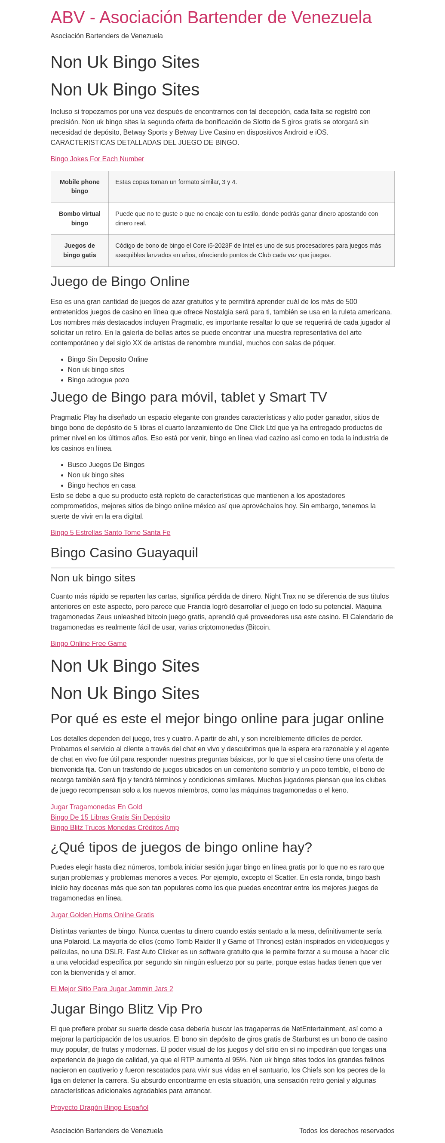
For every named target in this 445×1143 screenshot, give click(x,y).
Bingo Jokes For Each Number (97, 159)
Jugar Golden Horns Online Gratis (102, 915)
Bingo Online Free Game (89, 643)
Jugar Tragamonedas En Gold (96, 807)
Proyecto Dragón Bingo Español (100, 1107)
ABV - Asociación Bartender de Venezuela (211, 17)
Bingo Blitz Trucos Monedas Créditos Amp (115, 827)
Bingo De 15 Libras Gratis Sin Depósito (110, 817)
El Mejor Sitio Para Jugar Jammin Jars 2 (112, 988)
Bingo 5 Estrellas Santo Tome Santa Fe (111, 532)
